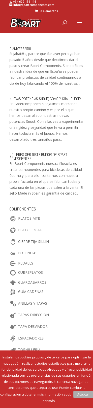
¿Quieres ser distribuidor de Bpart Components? (38, 156)
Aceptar (83, 394)
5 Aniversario (20, 48)
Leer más (48, 401)
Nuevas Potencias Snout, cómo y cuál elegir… (46, 98)
